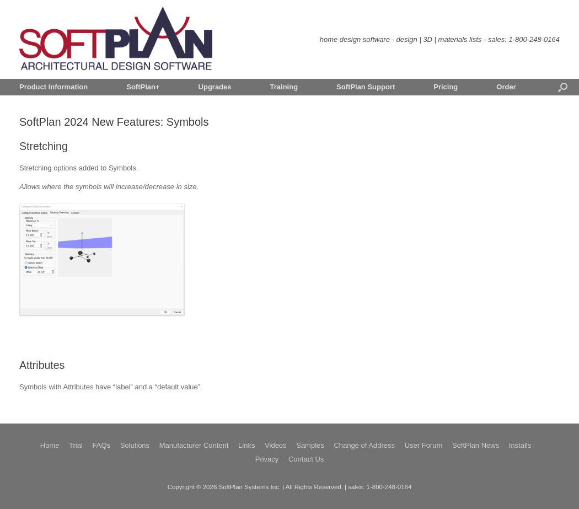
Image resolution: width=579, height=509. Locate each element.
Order (506, 87)
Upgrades (215, 87)
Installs (520, 445)
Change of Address (364, 445)
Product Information (53, 87)
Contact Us (306, 459)
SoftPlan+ (142, 87)
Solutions (134, 445)
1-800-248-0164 (534, 39)
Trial (76, 445)
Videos (276, 445)
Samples (310, 445)
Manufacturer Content (194, 445)
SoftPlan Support (365, 87)
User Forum (424, 445)
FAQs (101, 445)
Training (284, 87)
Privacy (267, 459)
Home (50, 445)
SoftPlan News (475, 445)
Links (246, 445)
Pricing (445, 87)
